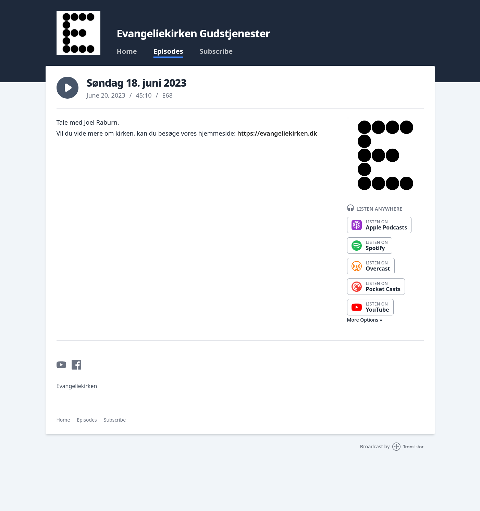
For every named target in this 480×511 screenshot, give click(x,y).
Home (127, 51)
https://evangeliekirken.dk (277, 133)
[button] (67, 88)
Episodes (168, 51)
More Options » (364, 319)
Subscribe (216, 51)
